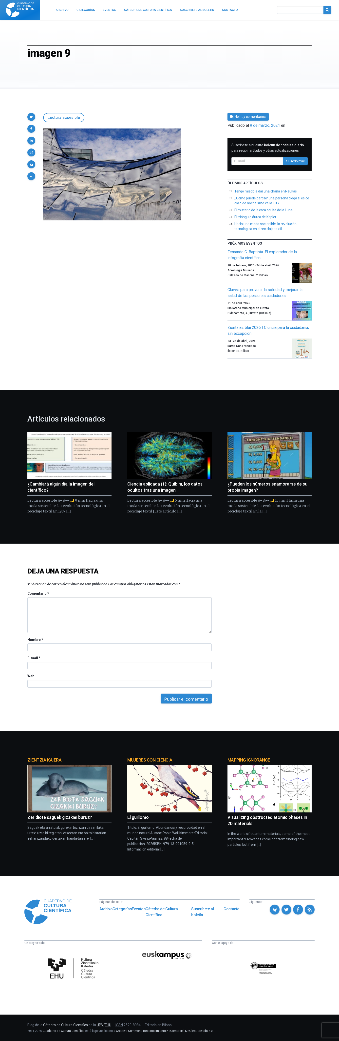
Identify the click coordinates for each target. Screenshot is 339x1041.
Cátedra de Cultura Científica (162, 912)
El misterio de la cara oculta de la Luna (263, 210)
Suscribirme (295, 161)
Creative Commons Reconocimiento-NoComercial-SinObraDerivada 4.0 (164, 1031)
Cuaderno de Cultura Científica (63, 1031)
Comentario (38, 593)
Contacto (232, 909)
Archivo (106, 909)
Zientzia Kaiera (44, 760)
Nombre (35, 640)
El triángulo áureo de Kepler (255, 217)
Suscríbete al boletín (202, 912)
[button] (31, 117)
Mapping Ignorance (248, 760)
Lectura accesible (64, 117)
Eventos (139, 909)
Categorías (122, 909)
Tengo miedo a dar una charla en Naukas (265, 191)
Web (30, 676)
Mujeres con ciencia (149, 760)
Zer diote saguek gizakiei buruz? (59, 817)
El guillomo (138, 817)
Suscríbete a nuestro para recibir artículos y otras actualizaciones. (267, 147)
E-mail (33, 658)
